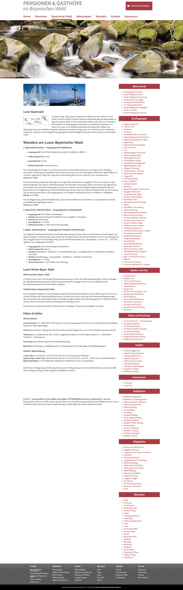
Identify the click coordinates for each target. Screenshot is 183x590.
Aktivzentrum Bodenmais (134, 447)
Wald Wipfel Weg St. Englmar (135, 251)
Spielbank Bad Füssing (132, 236)
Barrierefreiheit (143, 577)
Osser (126, 524)
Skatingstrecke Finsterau (133, 92)
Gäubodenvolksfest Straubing (135, 329)
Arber (126, 489)
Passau (126, 205)
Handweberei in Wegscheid (134, 163)
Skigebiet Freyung (131, 476)
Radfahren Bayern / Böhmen (135, 402)
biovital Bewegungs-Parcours (135, 113)
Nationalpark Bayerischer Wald (136, 140)
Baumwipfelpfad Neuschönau (135, 212)
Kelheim (127, 259)
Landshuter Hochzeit (132, 331)
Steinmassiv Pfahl (131, 529)
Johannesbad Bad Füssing (134, 299)
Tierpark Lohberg (130, 254)
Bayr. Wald (103, 399)
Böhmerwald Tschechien (133, 215)
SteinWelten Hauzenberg (133, 207)
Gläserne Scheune (131, 210)
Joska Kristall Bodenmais (133, 244)
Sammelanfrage (140, 6)
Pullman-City (129, 127)
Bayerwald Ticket (130, 199)
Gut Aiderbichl (129, 241)
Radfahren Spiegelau (132, 433)
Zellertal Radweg (130, 407)
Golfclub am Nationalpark (134, 366)
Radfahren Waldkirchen (133, 397)
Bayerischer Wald (122, 575)
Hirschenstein (129, 505)
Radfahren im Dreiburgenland (135, 399)
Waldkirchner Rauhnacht (133, 339)
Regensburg (128, 142)
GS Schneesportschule (132, 484)
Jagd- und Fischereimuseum (135, 257)
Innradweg (128, 412)
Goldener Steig (129, 555)
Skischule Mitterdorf (131, 458)
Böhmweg (128, 544)
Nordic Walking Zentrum (133, 94)
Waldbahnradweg (131, 415)
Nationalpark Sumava (132, 158)
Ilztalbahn (128, 129)
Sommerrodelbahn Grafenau (135, 218)
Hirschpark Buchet (131, 179)
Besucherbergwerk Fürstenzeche (136, 189)
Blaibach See (129, 278)
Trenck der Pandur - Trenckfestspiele (138, 321)
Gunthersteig (129, 550)
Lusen (126, 526)
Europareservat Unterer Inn (134, 220)
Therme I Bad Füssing (132, 281)
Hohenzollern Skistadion (133, 465)
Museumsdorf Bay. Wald (133, 249)
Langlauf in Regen (131, 478)
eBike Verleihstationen (132, 405)
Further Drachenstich (132, 326)
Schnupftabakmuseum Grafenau (136, 137)
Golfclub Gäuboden (131, 371)
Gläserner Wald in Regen (133, 223)
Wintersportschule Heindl (134, 468)
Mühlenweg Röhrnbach (133, 521)
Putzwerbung (120, 577)
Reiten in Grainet (130, 110)
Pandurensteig (129, 531)
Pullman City (34, 582)
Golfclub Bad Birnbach (132, 356)
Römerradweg (129, 425)
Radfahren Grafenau (131, 420)
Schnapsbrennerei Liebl (133, 233)
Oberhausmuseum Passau (134, 225)
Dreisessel (128, 503)
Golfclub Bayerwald (131, 364)
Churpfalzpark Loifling (132, 160)
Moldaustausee (130, 286)
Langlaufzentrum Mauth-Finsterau (137, 452)
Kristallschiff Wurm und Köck (135, 134)
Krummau (128, 132)
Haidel (126, 513)
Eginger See (128, 289)
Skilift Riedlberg (130, 471)
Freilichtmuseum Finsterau (134, 171)
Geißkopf (127, 539)
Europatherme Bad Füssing (134, 307)
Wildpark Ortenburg (131, 168)
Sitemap (141, 575)
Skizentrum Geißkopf (132, 473)
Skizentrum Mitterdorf (132, 486)
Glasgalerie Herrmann (132, 192)
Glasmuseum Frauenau (133, 262)
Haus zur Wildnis (130, 181)
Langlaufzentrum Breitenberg (135, 460)
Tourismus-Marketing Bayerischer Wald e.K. (107, 587)
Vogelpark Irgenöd (131, 124)
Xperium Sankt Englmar (133, 197)
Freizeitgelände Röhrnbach (134, 102)
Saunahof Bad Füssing (132, 304)
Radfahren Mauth (130, 436)
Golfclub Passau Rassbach (134, 353)
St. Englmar (128, 481)
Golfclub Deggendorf (132, 351)
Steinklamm (128, 557)
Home (27, 16)
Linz (125, 150)
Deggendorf (128, 176)
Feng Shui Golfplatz (131, 369)
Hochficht (128, 455)
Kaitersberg (128, 518)
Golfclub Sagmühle (131, 358)
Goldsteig (127, 547)
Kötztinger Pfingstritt (132, 324)
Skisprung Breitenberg (132, 155)
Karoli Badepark (130, 297)
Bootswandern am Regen (134, 100)
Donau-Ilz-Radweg (131, 428)
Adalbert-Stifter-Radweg (133, 423)
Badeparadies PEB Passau (134, 294)
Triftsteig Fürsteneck (131, 516)
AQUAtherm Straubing (133, 302)
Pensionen (41, 16)
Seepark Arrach (130, 276)
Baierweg (127, 542)
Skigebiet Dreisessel (131, 450)
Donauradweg (129, 410)
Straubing (127, 186)
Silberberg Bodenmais (132, 166)
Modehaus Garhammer (133, 228)
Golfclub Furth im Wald (133, 361)
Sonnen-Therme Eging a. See (135, 291)
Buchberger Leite (130, 508)
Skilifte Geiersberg (131, 463)
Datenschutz (142, 572)
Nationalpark (83, 16)
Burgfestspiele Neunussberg (135, 337)
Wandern (101, 16)
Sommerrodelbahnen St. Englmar (137, 264)
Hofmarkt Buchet (130, 184)
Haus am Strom (130, 147)
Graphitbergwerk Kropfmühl (135, 153)
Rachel (126, 534)
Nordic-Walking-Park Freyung (135, 97)
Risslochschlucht (130, 537)
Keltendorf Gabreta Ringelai (134, 145)
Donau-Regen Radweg (133, 418)
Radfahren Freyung (131, 431)
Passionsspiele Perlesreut (133, 334)
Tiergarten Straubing (132, 238)
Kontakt (115, 16)
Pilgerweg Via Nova (131, 552)
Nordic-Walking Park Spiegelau (136, 107)
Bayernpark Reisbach (132, 246)
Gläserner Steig (130, 511)
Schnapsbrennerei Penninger (135, 202)
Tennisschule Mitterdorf (133, 105)
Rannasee (128, 310)
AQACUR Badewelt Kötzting (135, 284)
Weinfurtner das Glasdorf (133, 173)
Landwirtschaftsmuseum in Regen (137, 231)
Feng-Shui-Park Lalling (132, 194)
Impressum (131, 16)
